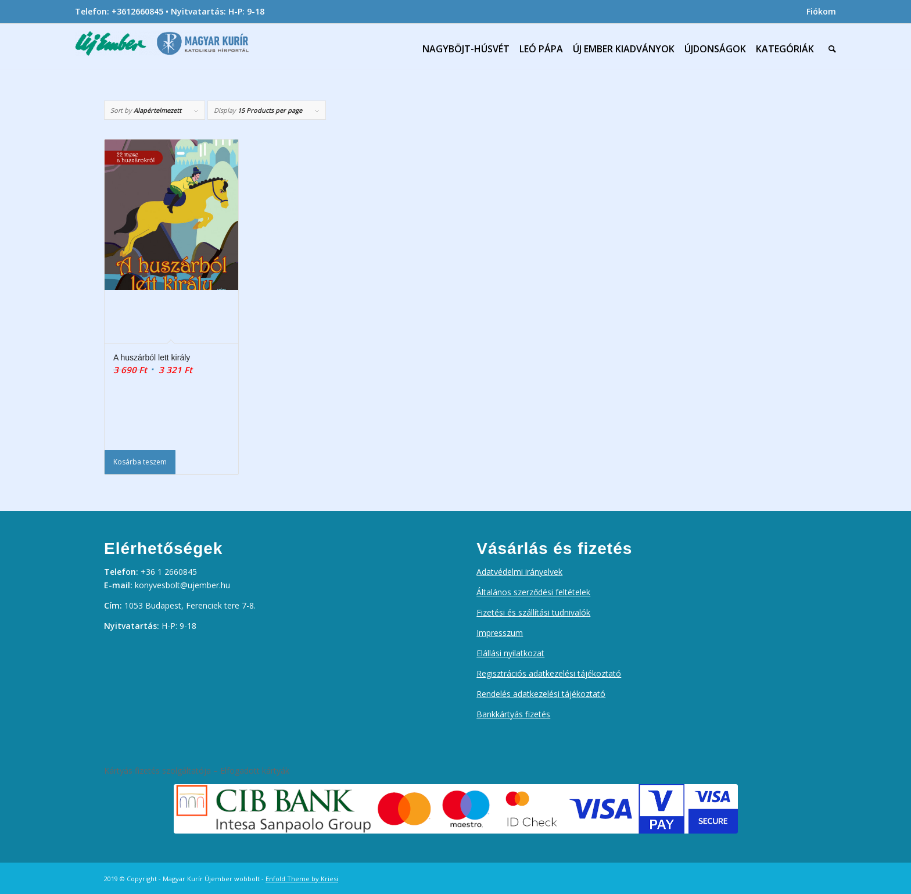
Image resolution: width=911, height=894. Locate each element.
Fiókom (821, 11)
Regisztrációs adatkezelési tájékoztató (548, 673)
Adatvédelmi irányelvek (519, 571)
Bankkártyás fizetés (513, 714)
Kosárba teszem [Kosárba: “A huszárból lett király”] (140, 462)
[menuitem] (818, 12)
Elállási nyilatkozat (510, 653)
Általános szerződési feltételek (533, 592)
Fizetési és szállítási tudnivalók (533, 612)
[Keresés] (829, 48)
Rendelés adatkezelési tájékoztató (540, 693)
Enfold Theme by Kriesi (302, 878)
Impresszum (499, 632)
